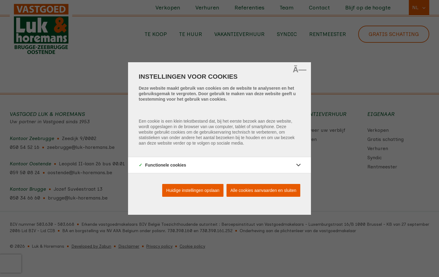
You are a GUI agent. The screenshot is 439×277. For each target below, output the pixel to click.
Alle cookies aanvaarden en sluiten (263, 190)
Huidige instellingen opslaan (192, 190)
